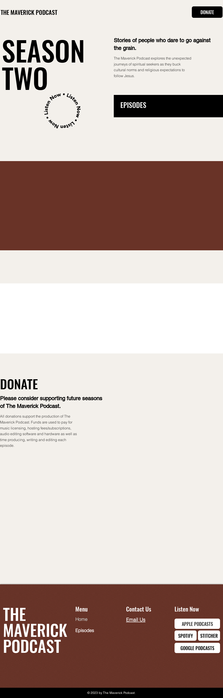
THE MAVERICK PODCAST (29, 12)
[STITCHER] (209, 635)
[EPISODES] (160, 105)
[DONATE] (207, 12)
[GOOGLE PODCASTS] (197, 648)
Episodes (84, 630)
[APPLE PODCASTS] (197, 624)
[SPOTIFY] (186, 635)
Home (81, 619)
